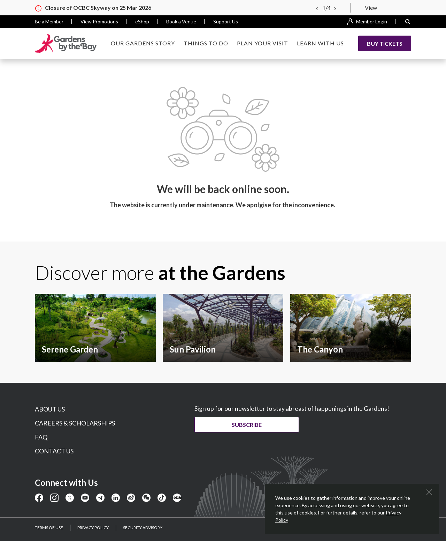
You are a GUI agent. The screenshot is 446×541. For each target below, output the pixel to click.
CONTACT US (54, 451)
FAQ (41, 437)
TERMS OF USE (49, 527)
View (371, 7)
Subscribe (247, 424)
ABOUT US (50, 409)
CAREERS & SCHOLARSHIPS (75, 423)
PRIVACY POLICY (93, 527)
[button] (407, 21)
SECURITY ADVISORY (142, 527)
